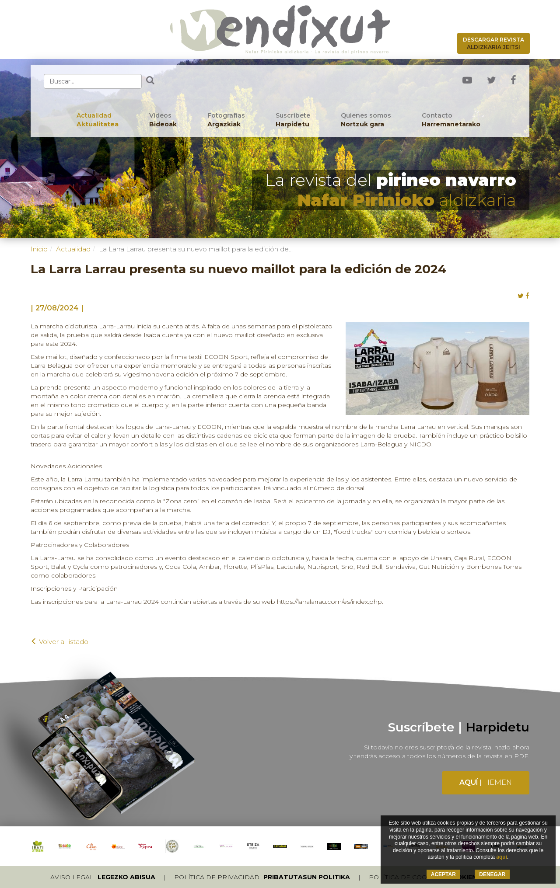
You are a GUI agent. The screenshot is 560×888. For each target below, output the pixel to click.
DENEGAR (492, 874)
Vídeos (163, 120)
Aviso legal (102, 877)
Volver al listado (59, 641)
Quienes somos (366, 120)
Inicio (39, 249)
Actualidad (98, 120)
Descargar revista (493, 43)
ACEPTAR (443, 874)
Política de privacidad (262, 877)
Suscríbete (293, 120)
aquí (501, 857)
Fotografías (226, 120)
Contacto (451, 120)
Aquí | (485, 782)
